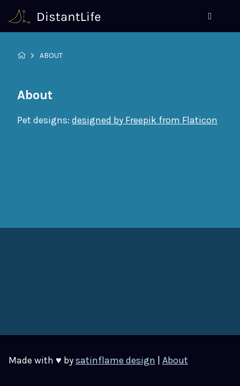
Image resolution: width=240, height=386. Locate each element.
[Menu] (210, 16)
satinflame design (115, 360)
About (175, 360)
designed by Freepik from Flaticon (145, 120)
